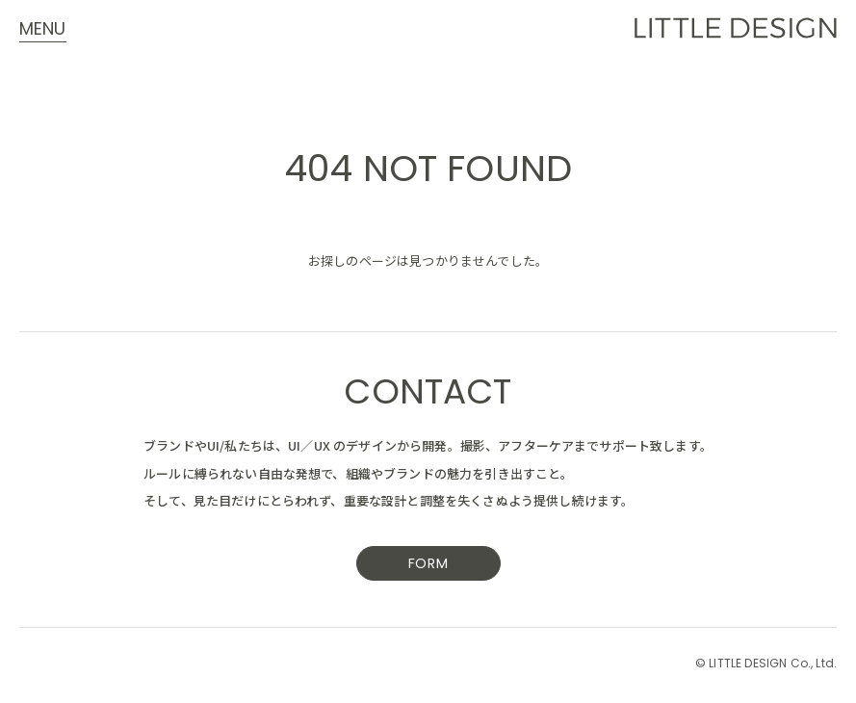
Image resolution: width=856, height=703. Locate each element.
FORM (428, 565)
